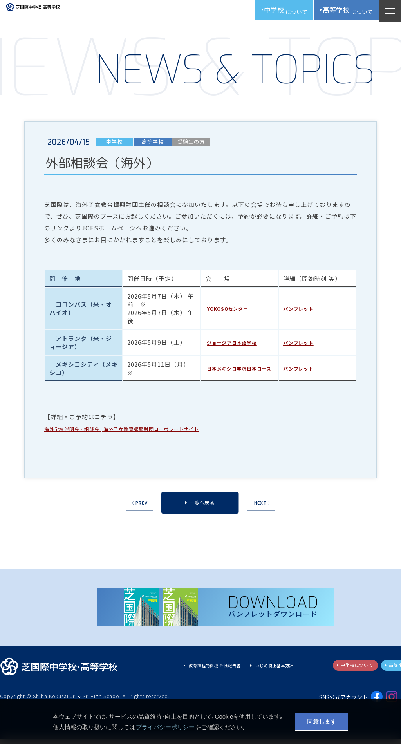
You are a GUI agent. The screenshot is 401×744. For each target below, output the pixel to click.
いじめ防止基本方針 (270, 671)
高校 (341, 11)
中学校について (343, 671)
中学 (270, 11)
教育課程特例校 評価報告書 (200, 671)
